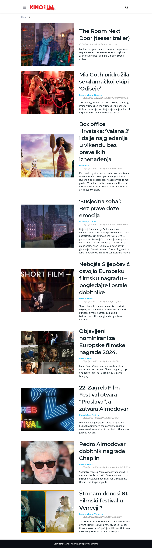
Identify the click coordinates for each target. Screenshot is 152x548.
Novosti (98, 95)
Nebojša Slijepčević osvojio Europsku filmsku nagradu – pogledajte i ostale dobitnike (104, 278)
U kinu (93, 221)
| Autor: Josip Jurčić (101, 301)
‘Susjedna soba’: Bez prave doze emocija (100, 208)
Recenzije (84, 221)
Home (24, 16)
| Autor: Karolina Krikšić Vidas (106, 467)
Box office (84, 165)
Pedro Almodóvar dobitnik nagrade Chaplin (102, 451)
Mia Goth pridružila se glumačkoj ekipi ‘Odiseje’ (104, 81)
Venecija (98, 513)
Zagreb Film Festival (89, 415)
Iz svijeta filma (86, 95)
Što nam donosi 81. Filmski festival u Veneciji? (103, 500)
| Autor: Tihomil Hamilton (105, 97)
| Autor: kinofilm (100, 361)
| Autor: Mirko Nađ (98, 44)
